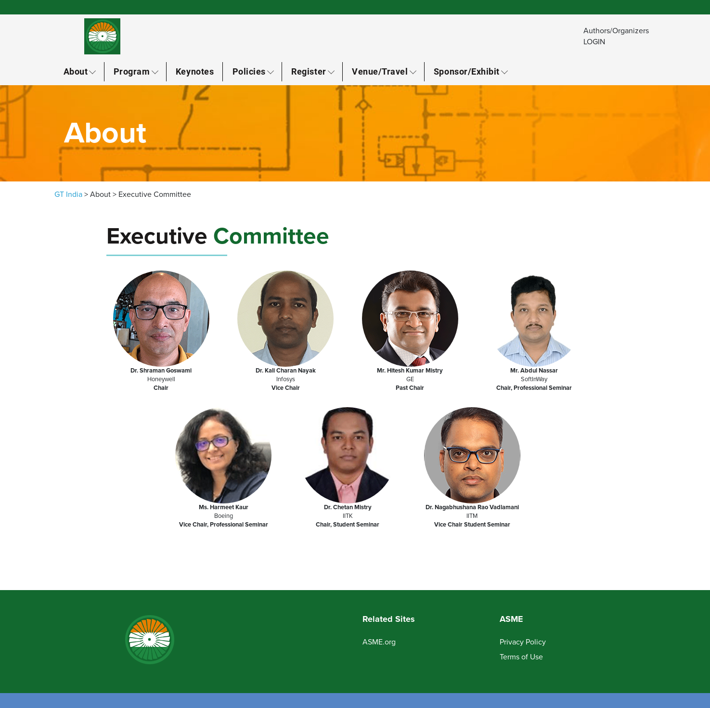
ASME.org (379, 642)
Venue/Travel (380, 71)
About (76, 71)
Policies (249, 71)
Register (308, 71)
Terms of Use (521, 657)
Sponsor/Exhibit (467, 71)
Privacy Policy (523, 642)
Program (132, 71)
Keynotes (195, 71)
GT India (68, 194)
